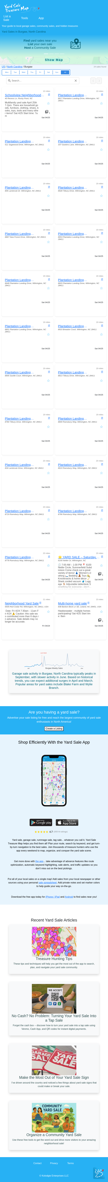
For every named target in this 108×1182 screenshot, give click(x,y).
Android (69, 897)
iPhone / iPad (53, 897)
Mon (6, 72)
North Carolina (14, 66)
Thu (31, 72)
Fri (40, 72)
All (65, 72)
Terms (70, 1163)
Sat (48, 72)
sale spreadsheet (48, 882)
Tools (24, 18)
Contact (37, 1163)
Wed (23, 72)
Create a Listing (54, 728)
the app (39, 861)
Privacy (54, 1163)
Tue (15, 72)
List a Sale (7, 18)
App (41, 18)
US (3, 66)
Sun (56, 72)
